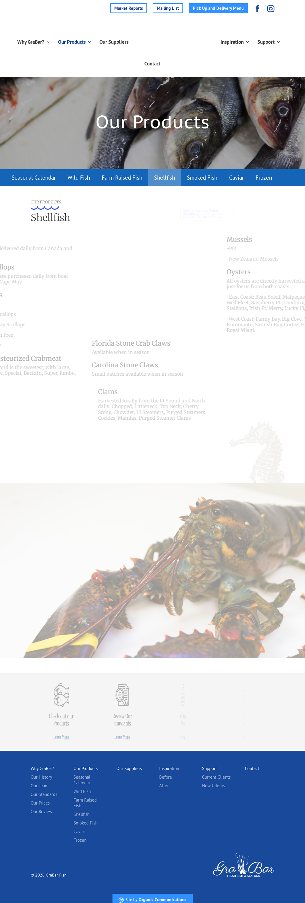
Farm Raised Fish (122, 177)
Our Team (40, 785)
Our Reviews (42, 811)
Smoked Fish (202, 177)
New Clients (213, 785)
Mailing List (168, 8)
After (164, 785)
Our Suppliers (108, 42)
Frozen (264, 177)
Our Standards (44, 794)
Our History (41, 777)
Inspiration (237, 42)
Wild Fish (79, 177)
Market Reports (128, 8)
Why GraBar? (25, 42)
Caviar (236, 177)
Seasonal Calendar (34, 177)
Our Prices (40, 803)
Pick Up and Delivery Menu (218, 8)
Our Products (66, 42)
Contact (152, 64)
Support (271, 42)
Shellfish (164, 177)
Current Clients (216, 777)
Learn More (61, 736)
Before (165, 777)
